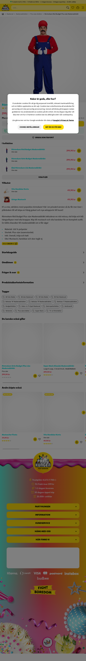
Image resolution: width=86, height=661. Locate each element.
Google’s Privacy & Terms (63, 120)
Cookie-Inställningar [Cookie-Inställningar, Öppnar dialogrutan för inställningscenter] (29, 127)
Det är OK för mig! (53, 127)
